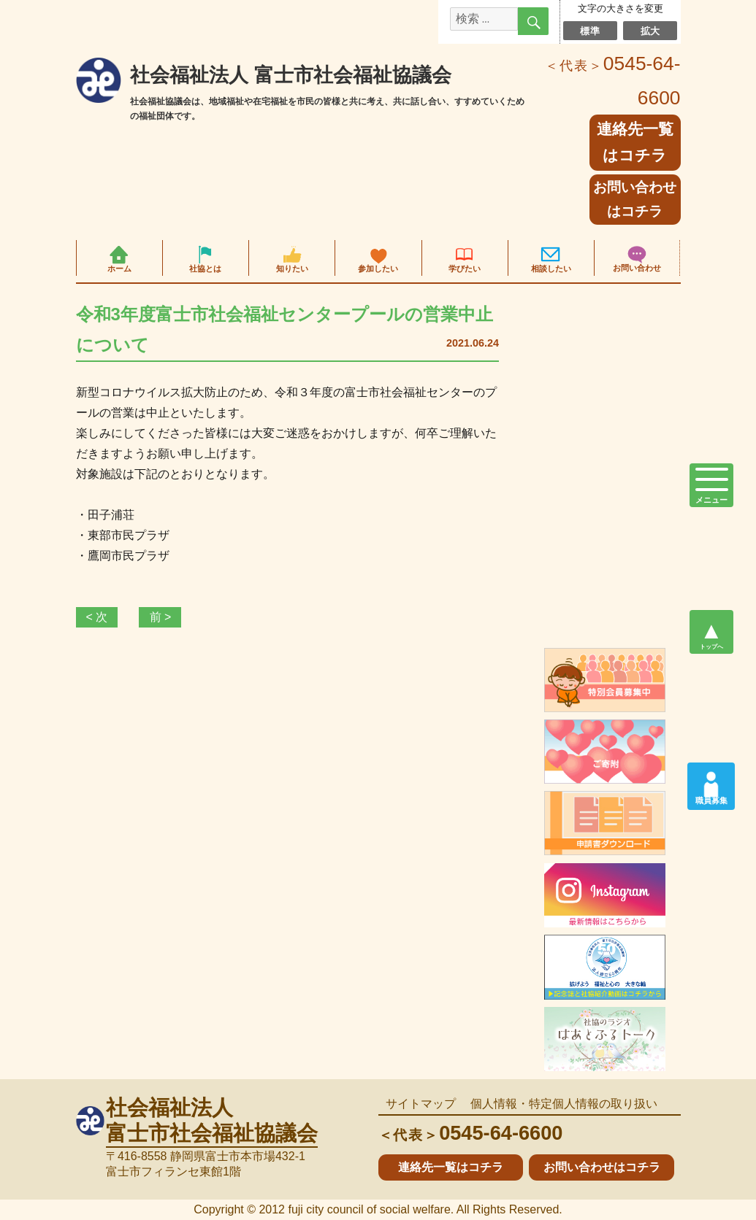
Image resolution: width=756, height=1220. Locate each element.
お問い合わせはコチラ (634, 199)
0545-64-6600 (470, 1132)
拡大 (650, 30)
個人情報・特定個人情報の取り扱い (563, 1103)
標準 (590, 30)
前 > (161, 617)
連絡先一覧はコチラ (450, 1167)
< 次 (97, 617)
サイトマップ (421, 1103)
